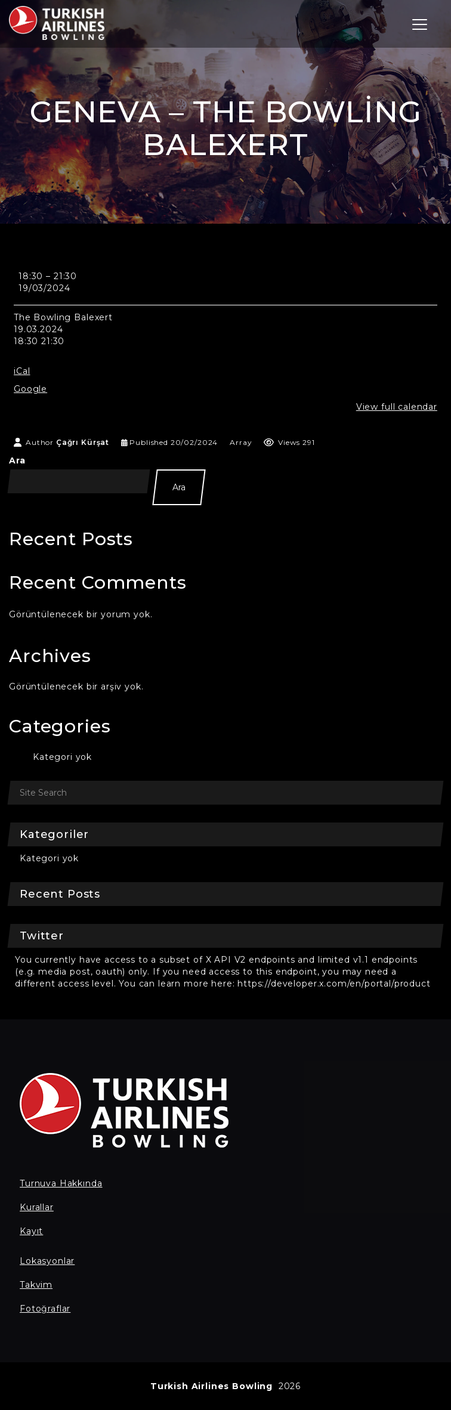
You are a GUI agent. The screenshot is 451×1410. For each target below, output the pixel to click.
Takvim (36, 1284)
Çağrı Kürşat (82, 442)
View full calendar (396, 406)
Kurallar (37, 1207)
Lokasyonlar (47, 1261)
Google (30, 389)
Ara (17, 460)
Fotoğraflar (45, 1308)
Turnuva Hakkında (61, 1183)
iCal (22, 371)
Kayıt (31, 1231)
